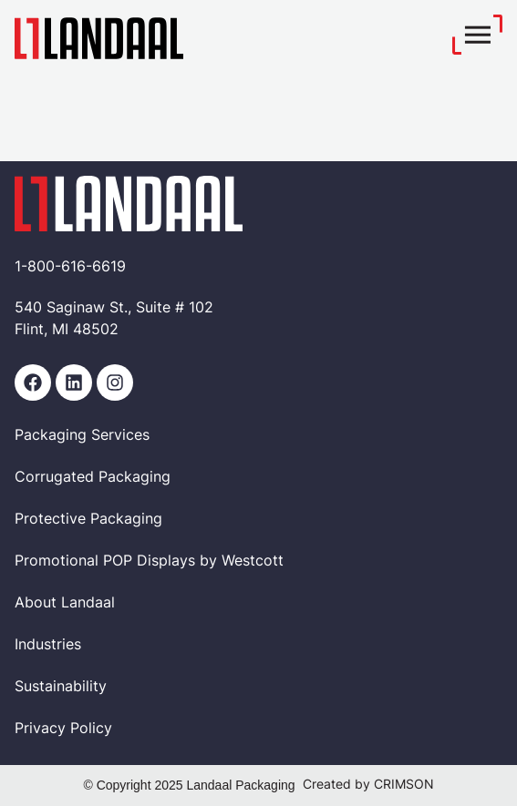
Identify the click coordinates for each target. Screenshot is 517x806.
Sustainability (61, 687)
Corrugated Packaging (93, 478)
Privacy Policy (63, 729)
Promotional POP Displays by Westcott (149, 562)
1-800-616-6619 (70, 267)
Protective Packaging (88, 520)
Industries (48, 645)
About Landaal (65, 604)
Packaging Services (82, 436)
